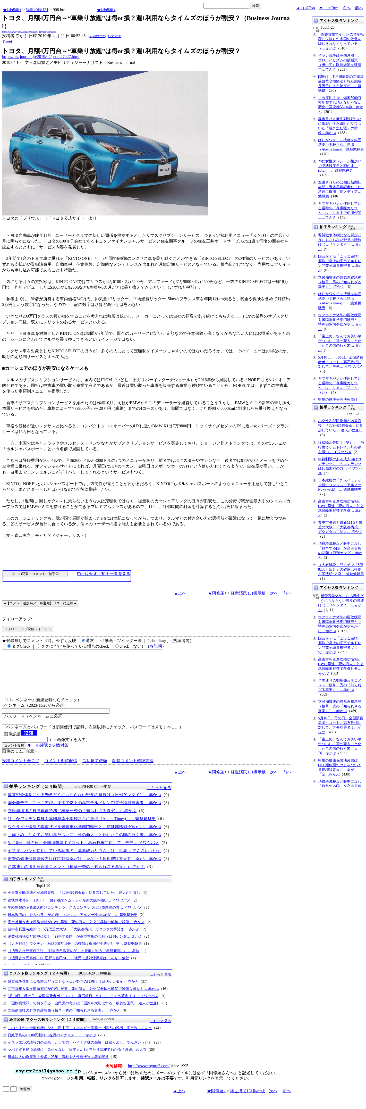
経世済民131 (37, 9)
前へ (359, 8)
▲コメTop (305, 8)
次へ (347, 8)
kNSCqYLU (114, 36)
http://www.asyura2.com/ (149, 1075)
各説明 (156, 646)
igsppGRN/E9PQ (97, 36)
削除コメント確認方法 (133, 770)
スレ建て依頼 (94, 770)
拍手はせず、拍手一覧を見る (103, 573)
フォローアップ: (17, 619)
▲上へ (180, 593)
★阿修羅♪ (12, 9)
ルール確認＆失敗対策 (48, 754)
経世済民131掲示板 (248, 593)
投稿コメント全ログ (20, 770)
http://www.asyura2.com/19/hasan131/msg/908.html (29, 31)
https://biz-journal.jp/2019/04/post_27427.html (40, 56)
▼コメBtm (328, 8)
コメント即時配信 (60, 770)
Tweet (7, 41)
